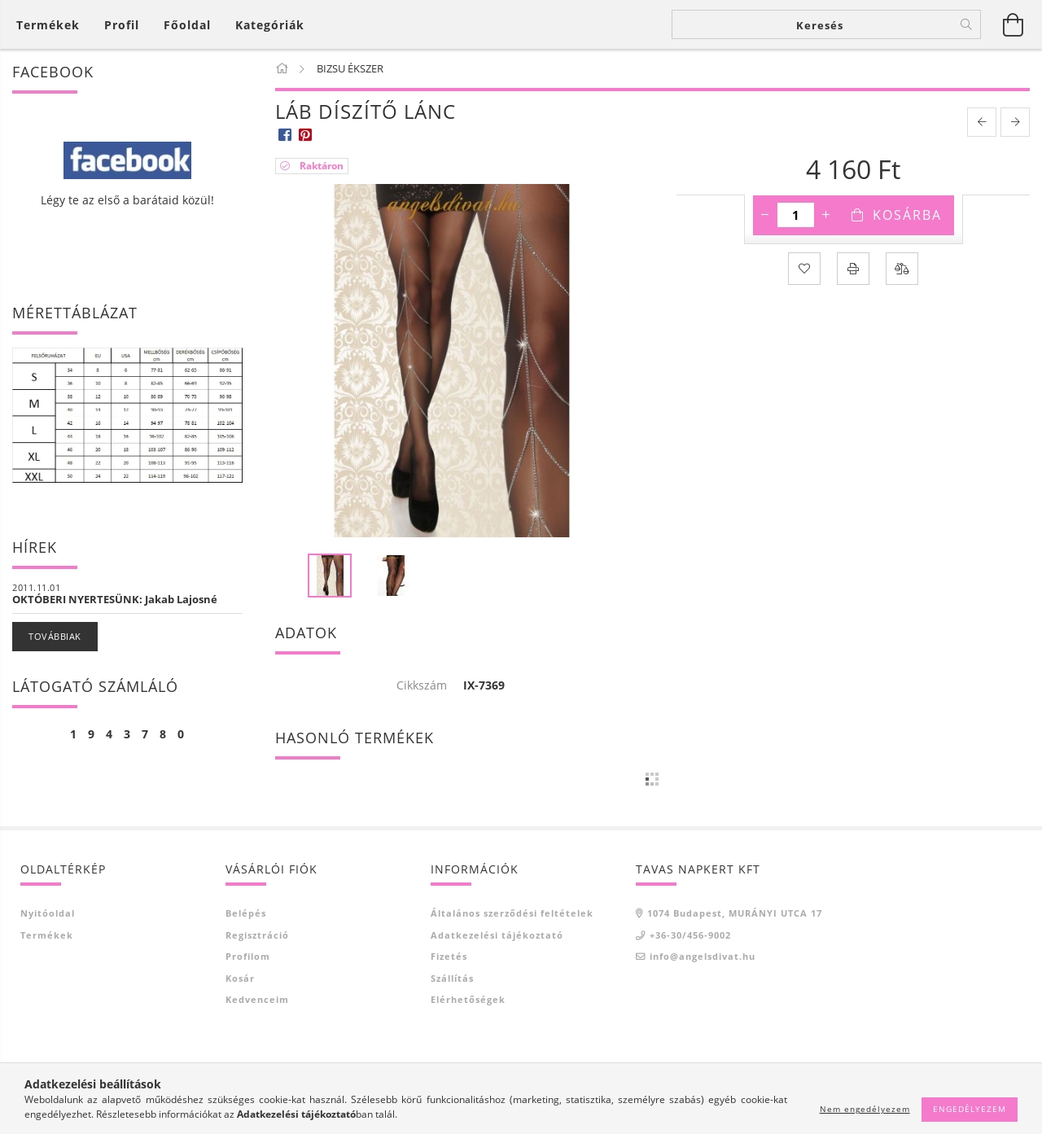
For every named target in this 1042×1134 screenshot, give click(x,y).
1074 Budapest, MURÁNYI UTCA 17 (734, 913)
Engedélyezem (969, 1108)
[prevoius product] (981, 122)
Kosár (240, 978)
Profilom (247, 956)
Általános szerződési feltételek (512, 913)
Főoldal (187, 25)
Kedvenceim (257, 999)
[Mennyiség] (795, 215)
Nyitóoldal (47, 913)
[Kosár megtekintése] (52, 25)
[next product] (1015, 122)
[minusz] (765, 215)
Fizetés (449, 956)
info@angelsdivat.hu (702, 956)
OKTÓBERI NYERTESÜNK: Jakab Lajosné (114, 599)
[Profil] (121, 25)
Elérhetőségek (468, 999)
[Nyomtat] (853, 268)
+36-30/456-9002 (690, 935)
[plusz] (826, 215)
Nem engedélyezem (865, 1108)
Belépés (245, 913)
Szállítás (452, 978)
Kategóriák (269, 25)
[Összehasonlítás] (902, 268)
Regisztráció (257, 935)
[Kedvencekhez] (804, 268)
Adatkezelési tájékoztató (497, 935)
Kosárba (907, 215)
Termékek (46, 935)
